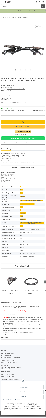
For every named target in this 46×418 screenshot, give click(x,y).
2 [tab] (17, 69)
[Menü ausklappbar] (2, 1)
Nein (21, 207)
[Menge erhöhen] (43, 117)
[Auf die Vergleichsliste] (37, 26)
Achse (21, 216)
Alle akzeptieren (23, 387)
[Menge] (21, 117)
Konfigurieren (23, 392)
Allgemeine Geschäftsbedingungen (11, 367)
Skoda (21, 189)
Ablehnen (23, 396)
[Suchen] (43, 6)
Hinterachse (22, 213)
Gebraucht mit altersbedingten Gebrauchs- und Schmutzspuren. (31, 223)
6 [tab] (23, 69)
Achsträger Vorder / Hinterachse (16, 89)
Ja (20, 186)
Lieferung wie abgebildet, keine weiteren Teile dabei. (31, 200)
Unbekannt (22, 196)
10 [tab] (30, 69)
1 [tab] (15, 69)
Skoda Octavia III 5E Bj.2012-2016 (27, 204)
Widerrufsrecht (5, 369)
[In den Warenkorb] (2, 22)
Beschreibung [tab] (6, 149)
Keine (21, 192)
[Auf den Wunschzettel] (41, 26)
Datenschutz (13, 413)
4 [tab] (20, 69)
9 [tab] (28, 69)
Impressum (6, 413)
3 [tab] (18, 69)
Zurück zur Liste (6, 17)
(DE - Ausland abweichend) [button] (19, 110)
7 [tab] (25, 69)
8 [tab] (27, 69)
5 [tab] (22, 69)
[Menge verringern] (3, 117)
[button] (36, 1)
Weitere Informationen (35, 143)
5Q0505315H (22, 219)
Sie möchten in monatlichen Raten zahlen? (23, 143)
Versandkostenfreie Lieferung (18, 102)
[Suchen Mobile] (21, 6)
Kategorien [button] (5, 337)
